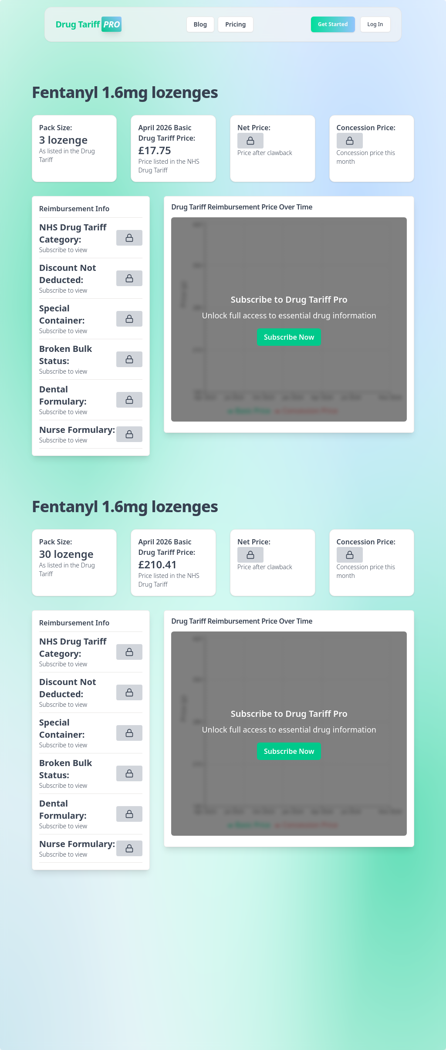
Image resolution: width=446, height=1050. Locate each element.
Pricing (235, 24)
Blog (200, 24)
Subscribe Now (289, 337)
